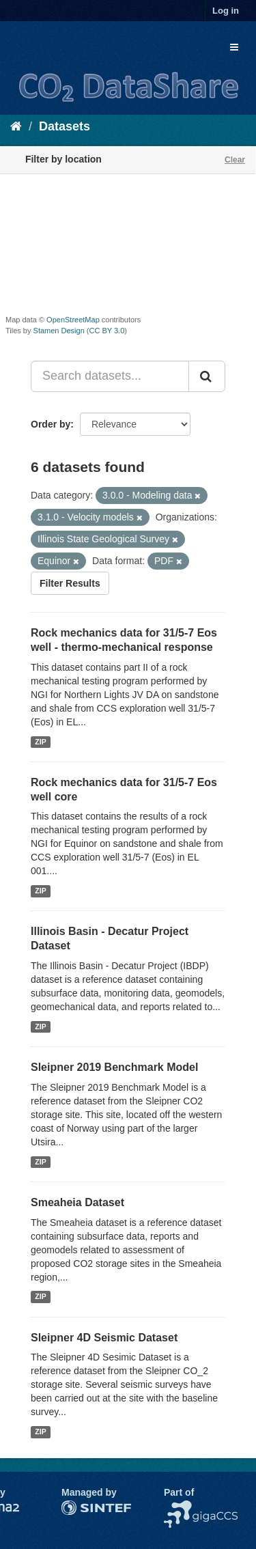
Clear (235, 160)
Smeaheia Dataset (77, 1202)
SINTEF (78, 1507)
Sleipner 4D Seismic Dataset (104, 1337)
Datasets (64, 126)
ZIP (40, 742)
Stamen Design (59, 330)
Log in (225, 10)
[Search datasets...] (110, 376)
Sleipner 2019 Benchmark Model (114, 1067)
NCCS (177, 1507)
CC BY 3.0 (107, 330)
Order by (50, 424)
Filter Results (70, 583)
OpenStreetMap (73, 320)
